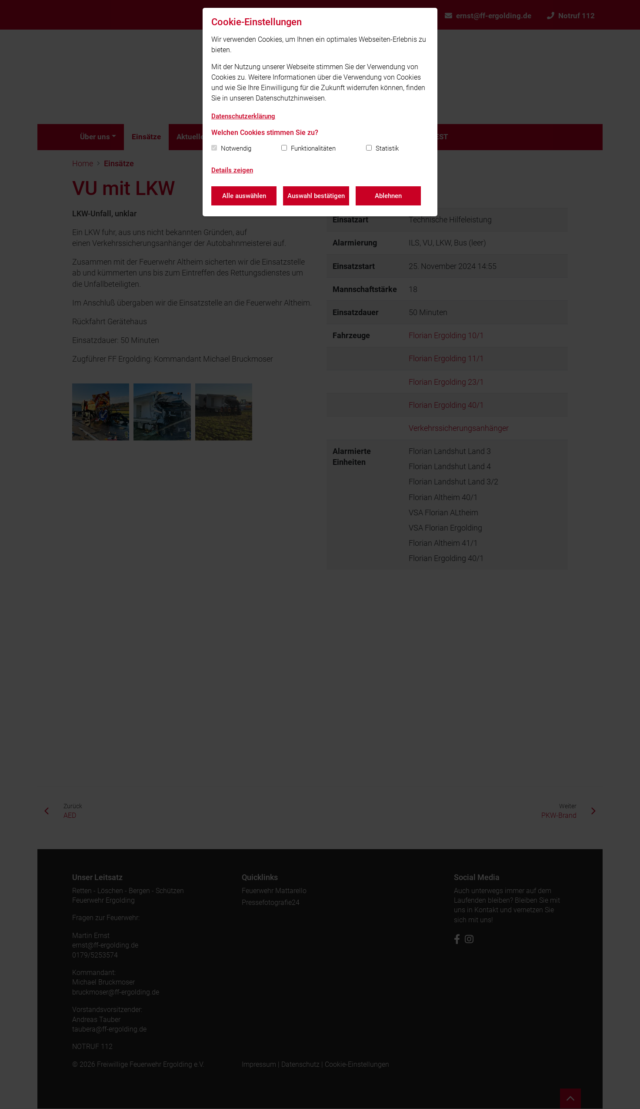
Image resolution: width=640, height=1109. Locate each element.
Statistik (387, 148)
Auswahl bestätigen (316, 196)
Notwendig (236, 148)
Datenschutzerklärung (243, 116)
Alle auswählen (244, 196)
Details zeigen (232, 170)
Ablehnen (388, 196)
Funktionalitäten (313, 148)
